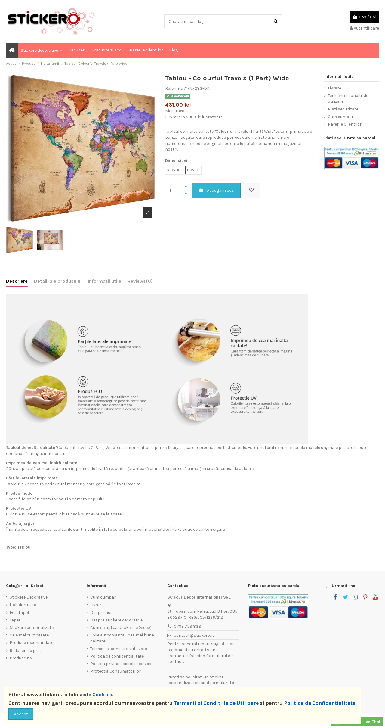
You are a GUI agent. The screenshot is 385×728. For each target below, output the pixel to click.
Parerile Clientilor (345, 124)
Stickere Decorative (29, 597)
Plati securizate (343, 109)
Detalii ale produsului (58, 281)
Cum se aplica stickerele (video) (121, 627)
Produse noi (21, 658)
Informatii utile (104, 281)
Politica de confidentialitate (117, 656)
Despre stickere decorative (116, 620)
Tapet (15, 620)
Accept (21, 714)
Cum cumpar (340, 116)
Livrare (334, 88)
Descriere (17, 281)
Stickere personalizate (32, 627)
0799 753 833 (187, 626)
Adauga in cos (216, 190)
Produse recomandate (31, 642)
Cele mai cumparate (29, 635)
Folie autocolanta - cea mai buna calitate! (122, 638)
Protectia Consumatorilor (115, 671)
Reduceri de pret (25, 650)
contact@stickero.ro (194, 635)
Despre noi (100, 612)
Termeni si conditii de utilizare (348, 98)
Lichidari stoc (23, 604)
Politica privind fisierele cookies (120, 663)
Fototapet (19, 612)
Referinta (174, 88)
